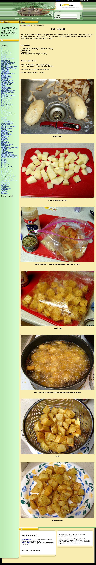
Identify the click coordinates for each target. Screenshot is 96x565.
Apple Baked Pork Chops (6, 84)
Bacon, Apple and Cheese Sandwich (8, 126)
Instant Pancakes (4, 132)
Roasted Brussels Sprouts (6, 112)
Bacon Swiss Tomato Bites (6, 128)
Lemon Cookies (4, 161)
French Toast (3, 129)
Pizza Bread (3, 125)
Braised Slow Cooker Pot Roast (7, 58)
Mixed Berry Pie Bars (5, 183)
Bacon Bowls (3, 127)
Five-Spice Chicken (5, 70)
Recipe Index (3, 49)
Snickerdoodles (4, 160)
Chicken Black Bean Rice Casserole (8, 68)
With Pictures (26, 543)
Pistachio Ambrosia (5, 186)
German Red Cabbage (5, 124)
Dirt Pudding (3, 187)
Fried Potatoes (4, 111)
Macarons (3, 168)
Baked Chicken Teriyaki (6, 64)
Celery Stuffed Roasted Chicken (7, 63)
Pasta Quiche (4, 137)
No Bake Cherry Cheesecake (7, 144)
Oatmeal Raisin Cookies (6, 174)
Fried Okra (3, 118)
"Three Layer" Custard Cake (7, 171)
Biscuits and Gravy (5, 136)
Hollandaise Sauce (5, 142)
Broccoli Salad (4, 117)
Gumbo (2, 97)
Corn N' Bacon (4, 116)
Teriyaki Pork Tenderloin (6, 76)
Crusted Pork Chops (5, 81)
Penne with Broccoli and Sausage (8, 90)
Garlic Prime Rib (4, 52)
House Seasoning (4, 193)
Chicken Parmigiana (5, 65)
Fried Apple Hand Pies (5, 145)
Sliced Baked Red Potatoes (6, 106)
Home (58, 1)
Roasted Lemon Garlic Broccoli (7, 122)
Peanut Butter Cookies (5, 172)
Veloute (2, 140)
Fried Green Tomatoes (5, 115)
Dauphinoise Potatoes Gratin (7, 104)
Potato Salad (3, 101)
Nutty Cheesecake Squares (6, 178)
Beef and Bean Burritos (6, 55)
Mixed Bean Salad (5, 120)
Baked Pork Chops (5, 75)
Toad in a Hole (4, 130)
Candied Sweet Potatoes (6, 102)
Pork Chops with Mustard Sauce (7, 82)
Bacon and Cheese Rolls (6, 134)
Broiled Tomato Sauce (5, 96)
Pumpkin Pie (3, 170)
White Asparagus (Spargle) (6, 121)
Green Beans (3, 119)
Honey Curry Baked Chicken (7, 67)
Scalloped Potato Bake (5, 107)
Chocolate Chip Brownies (6, 148)
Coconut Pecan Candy (5, 163)
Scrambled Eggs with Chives (7, 131)
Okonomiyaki (3, 86)
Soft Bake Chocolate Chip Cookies (8, 156)
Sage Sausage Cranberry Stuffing (8, 73)
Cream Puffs (3, 159)
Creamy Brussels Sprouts (6, 113)
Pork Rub (3, 190)
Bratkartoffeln (3, 108)
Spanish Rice (3, 57)
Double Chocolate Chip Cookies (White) (9, 155)
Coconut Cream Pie (5, 164)
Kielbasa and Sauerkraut (6, 88)
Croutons (3, 99)
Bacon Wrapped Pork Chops (7, 80)
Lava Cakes (3, 146)
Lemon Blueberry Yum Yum (6, 169)
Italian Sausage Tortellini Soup (7, 98)
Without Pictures (27, 539)
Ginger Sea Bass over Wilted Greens (8, 95)
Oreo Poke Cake (4, 151)
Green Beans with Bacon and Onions (8, 114)
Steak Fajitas (3, 56)
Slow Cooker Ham (5, 78)
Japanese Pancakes (5, 133)
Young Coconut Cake (5, 165)
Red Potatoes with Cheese (6, 105)
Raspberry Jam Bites (5, 182)
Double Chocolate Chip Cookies (7, 154)
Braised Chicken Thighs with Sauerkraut (9, 66)
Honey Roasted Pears (5, 184)
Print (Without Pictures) (25, 25)
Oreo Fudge (3, 150)
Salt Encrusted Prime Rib (6, 53)
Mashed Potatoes (4, 109)
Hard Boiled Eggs (4, 189)
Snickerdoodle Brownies (6, 175)
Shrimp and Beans (5, 94)
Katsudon (3, 85)
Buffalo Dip (3, 143)
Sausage (3, 135)
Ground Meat (3, 54)
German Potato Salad (5, 100)
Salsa (2, 192)
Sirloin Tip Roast (4, 59)
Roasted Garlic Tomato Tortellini (7, 92)
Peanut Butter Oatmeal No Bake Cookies (9, 147)
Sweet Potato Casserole (6, 103)
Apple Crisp (3, 185)
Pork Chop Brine (4, 79)
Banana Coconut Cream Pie (7, 166)
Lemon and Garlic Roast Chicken (8, 62)
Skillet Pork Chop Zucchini (6, 83)
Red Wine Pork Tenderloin (6, 77)
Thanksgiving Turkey (5, 72)
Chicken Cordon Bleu (5, 60)
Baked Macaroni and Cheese (7, 91)
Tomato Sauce (4, 138)
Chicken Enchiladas (5, 69)
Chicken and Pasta (5, 71)
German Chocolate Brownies (7, 152)
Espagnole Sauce (4, 141)
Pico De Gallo (4, 191)
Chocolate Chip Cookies (6, 153)
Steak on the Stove (5, 51)
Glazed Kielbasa (4, 89)
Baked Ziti (3, 93)
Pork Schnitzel (4, 74)
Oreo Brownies (4, 149)
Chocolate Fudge (4, 162)
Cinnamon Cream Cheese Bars (7, 179)
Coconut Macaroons (5, 167)
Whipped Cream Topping (6, 188)
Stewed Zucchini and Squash (7, 123)
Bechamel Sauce (4, 139)
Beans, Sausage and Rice (6, 87)
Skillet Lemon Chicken (5, 61)
